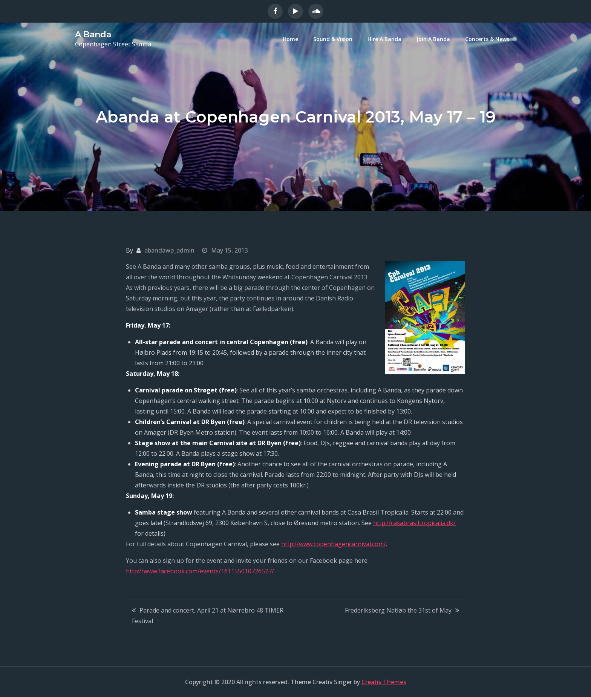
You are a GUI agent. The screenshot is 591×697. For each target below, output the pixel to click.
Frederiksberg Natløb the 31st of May (398, 610)
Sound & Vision (332, 39)
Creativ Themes (383, 682)
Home (290, 39)
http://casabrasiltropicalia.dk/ (414, 523)
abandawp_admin (169, 250)
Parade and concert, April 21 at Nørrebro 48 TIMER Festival (207, 615)
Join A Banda (433, 39)
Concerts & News (487, 39)
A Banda (93, 34)
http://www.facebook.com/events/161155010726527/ (200, 571)
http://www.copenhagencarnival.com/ (333, 544)
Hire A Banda (384, 39)
